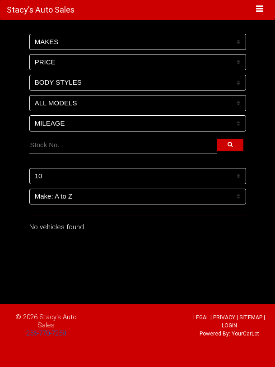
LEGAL (201, 317)
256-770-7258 (46, 333)
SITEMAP (250, 317)
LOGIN (229, 325)
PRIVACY (224, 317)
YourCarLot (245, 333)
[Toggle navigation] (260, 9)
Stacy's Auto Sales (57, 321)
